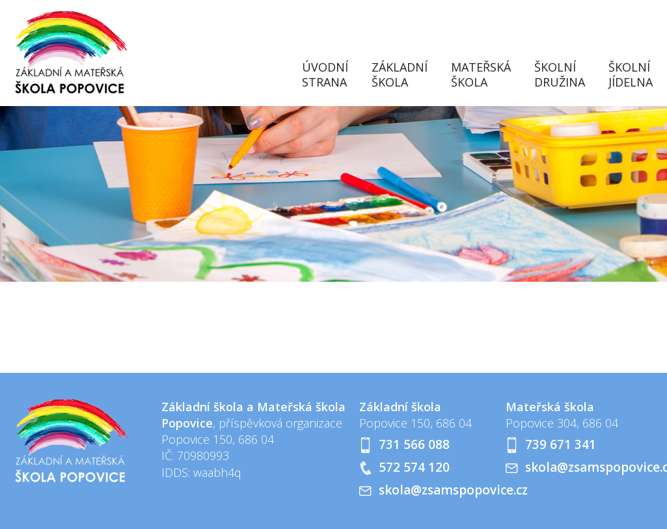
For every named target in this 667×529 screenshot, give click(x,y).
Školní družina (559, 74)
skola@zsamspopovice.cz (453, 490)
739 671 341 (560, 444)
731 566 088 (414, 444)
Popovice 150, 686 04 (415, 423)
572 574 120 (414, 467)
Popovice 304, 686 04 (562, 423)
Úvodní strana (325, 74)
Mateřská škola (481, 74)
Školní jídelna (630, 74)
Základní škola (400, 74)
